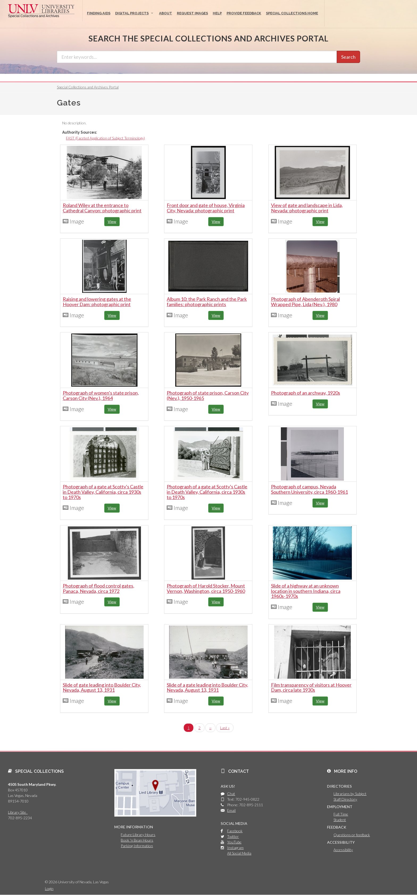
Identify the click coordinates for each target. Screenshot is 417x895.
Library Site (18, 812)
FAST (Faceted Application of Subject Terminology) (105, 138)
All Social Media (239, 853)
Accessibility (343, 849)
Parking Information (137, 845)
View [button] (112, 221)
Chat (231, 793)
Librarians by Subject (349, 793)
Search (348, 57)
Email (231, 810)
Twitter (233, 836)
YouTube (234, 842)
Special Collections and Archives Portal (88, 87)
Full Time (340, 814)
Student (339, 819)
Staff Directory (345, 799)
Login (49, 888)
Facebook (235, 831)
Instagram (235, 847)
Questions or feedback (351, 835)
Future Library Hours (138, 834)
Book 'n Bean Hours (137, 840)
